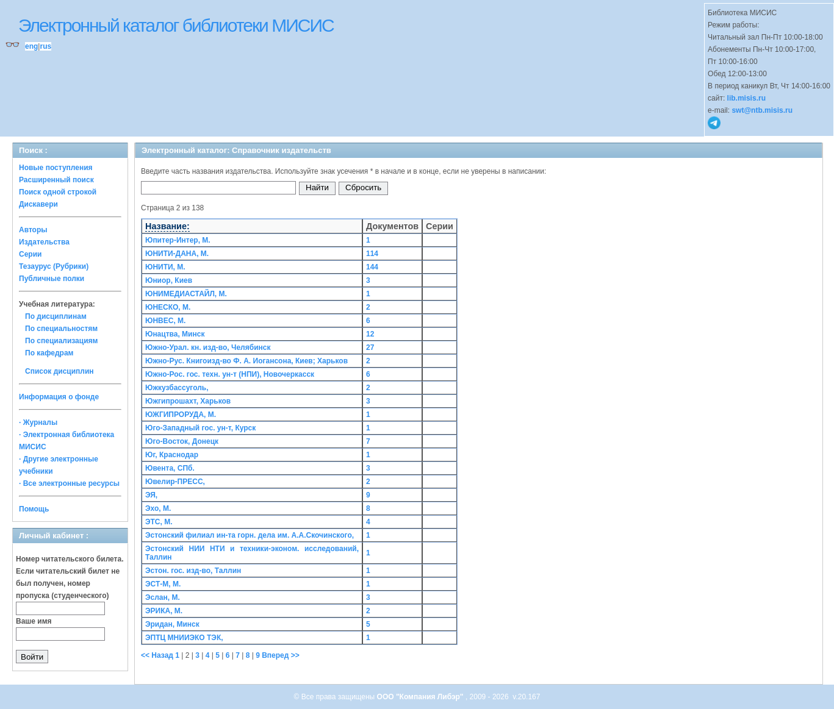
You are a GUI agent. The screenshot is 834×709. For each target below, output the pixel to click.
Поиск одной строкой (57, 192)
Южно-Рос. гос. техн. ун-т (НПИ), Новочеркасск (229, 374)
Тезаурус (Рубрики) (53, 266)
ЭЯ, (151, 495)
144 (372, 267)
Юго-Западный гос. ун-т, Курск (200, 428)
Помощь (34, 509)
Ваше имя (34, 621)
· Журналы (38, 422)
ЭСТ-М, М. (163, 584)
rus (45, 46)
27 (370, 347)
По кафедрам (49, 353)
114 (372, 253)
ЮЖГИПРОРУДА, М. (180, 414)
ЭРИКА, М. (163, 611)
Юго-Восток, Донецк (181, 441)
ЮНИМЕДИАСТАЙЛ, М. (186, 294)
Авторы (33, 230)
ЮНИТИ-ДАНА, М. (177, 253)
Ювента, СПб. (170, 468)
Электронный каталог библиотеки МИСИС (176, 25)
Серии (30, 254)
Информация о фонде (59, 397)
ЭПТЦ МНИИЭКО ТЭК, (184, 637)
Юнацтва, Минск (174, 334)
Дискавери (38, 204)
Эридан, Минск (172, 624)
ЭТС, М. (159, 522)
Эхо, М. (158, 508)
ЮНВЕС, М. (165, 320)
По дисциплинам (56, 316)
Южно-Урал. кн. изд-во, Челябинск (207, 347)
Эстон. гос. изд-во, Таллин (193, 570)
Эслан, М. (162, 597)
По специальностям (61, 328)
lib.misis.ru (746, 98)
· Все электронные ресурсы (69, 483)
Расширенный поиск (56, 180)
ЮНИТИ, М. (165, 267)
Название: (167, 226)
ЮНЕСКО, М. (167, 307)
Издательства (44, 242)
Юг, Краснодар (171, 455)
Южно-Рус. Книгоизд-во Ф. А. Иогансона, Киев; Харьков (246, 361)
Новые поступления (56, 167)
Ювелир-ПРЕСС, (175, 481)
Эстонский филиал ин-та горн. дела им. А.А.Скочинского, (249, 535)
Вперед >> (281, 655)
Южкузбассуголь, (177, 387)
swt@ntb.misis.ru (762, 110)
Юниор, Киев (168, 280)
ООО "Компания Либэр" (421, 697)
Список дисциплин (59, 371)
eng (31, 46)
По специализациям (61, 341)
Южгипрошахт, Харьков (188, 401)
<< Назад (158, 655)
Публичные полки (51, 278)
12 (370, 334)
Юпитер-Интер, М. (177, 240)
